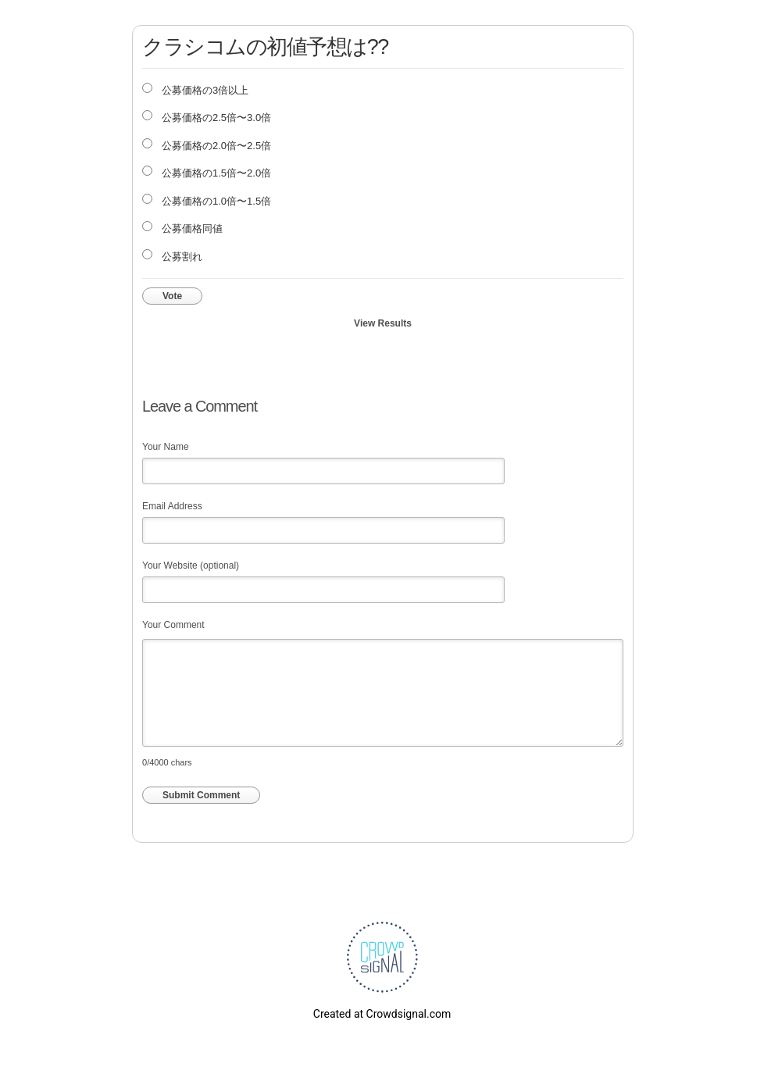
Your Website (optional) (190, 565)
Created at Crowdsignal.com (382, 1014)
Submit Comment (201, 795)
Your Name (165, 446)
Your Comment (173, 624)
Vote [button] (172, 296)
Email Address (172, 506)
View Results (383, 323)
